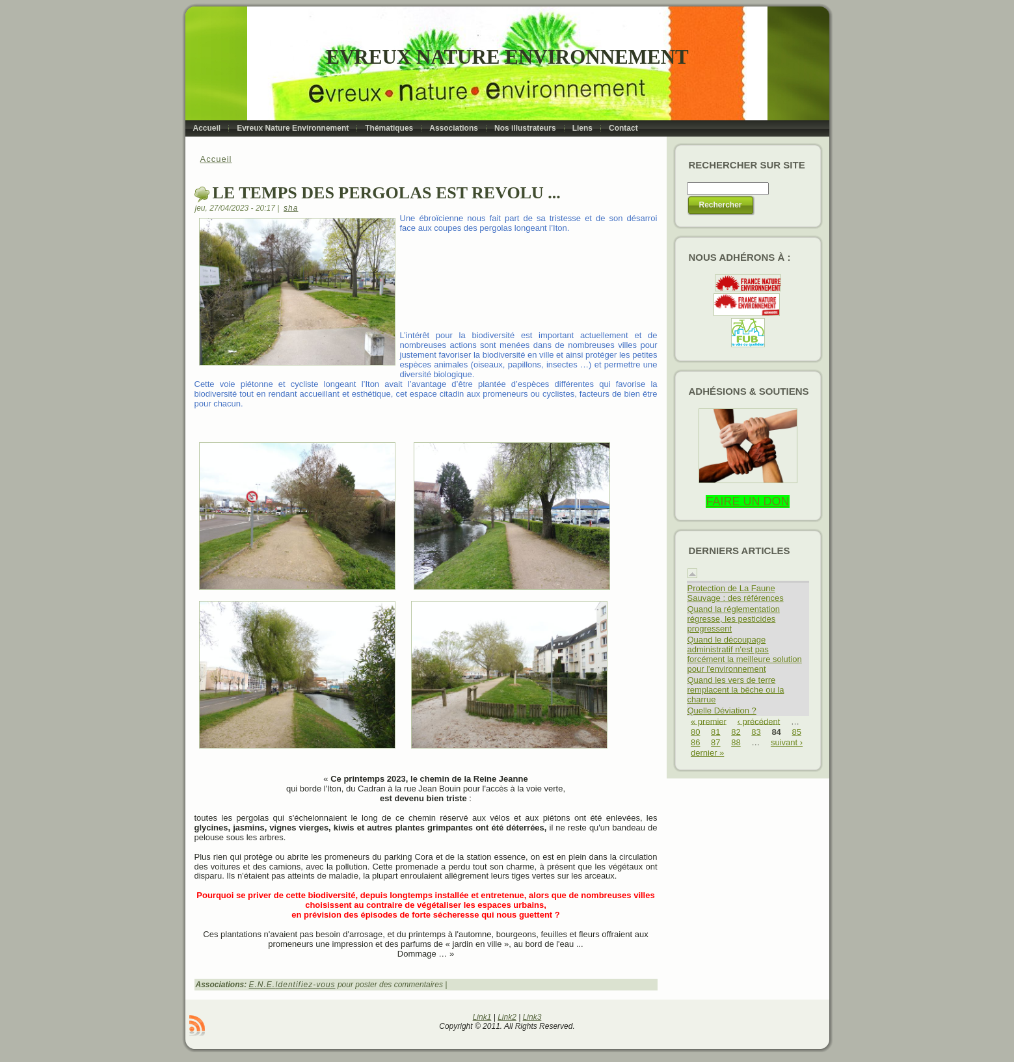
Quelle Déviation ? (721, 710)
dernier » (707, 753)
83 (755, 731)
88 (735, 742)
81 (715, 731)
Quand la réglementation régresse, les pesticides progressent (733, 618)
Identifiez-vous (305, 984)
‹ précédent (759, 721)
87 (715, 742)
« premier (709, 721)
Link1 (482, 1017)
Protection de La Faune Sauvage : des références (735, 593)
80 (695, 731)
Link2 (507, 1017)
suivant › (787, 742)
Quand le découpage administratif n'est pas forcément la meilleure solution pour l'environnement (744, 654)
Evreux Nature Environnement (507, 57)
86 (695, 742)
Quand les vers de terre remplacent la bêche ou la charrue (735, 689)
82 (735, 731)
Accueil (216, 159)
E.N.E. (262, 984)
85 (796, 731)
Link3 (532, 1017)
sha (291, 208)
